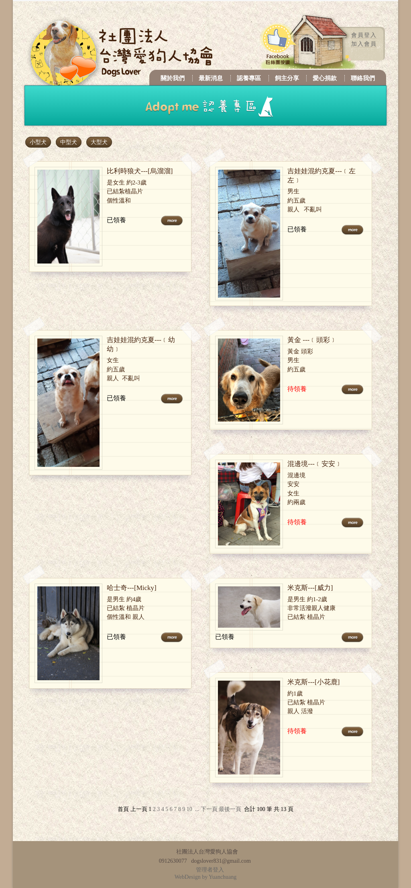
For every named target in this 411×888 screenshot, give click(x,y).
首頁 (123, 809)
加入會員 (364, 44)
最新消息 (211, 78)
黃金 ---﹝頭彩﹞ (312, 340)
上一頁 (138, 809)
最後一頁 (230, 809)
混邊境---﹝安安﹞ (314, 464)
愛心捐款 (325, 78)
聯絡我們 (363, 78)
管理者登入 (210, 870)
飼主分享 (287, 78)
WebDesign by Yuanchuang (206, 877)
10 (189, 809)
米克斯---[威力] (310, 588)
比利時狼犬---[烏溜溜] (140, 171)
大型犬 (99, 142)
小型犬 (38, 142)
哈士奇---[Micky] (132, 588)
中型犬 (68, 142)
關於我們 (173, 78)
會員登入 (364, 35)
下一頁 (209, 809)
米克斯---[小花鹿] (313, 682)
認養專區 (249, 78)
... (197, 809)
